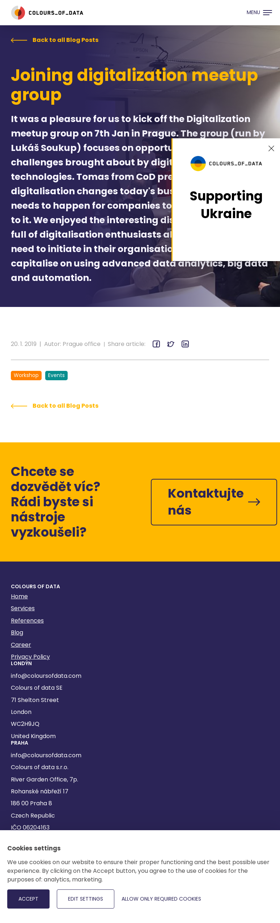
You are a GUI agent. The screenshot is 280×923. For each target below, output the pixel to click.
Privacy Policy (30, 657)
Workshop (26, 375)
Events (56, 375)
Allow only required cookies (161, 898)
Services (23, 608)
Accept (28, 898)
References (27, 620)
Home (19, 596)
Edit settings (85, 898)
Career (21, 645)
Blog (17, 632)
